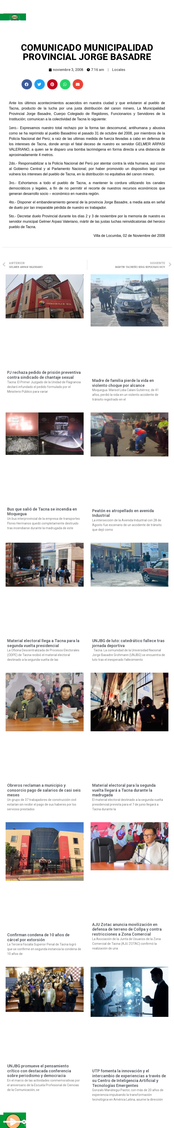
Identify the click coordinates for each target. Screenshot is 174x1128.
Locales (118, 70)
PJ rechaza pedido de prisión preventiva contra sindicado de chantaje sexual (44, 375)
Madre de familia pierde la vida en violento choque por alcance (123, 383)
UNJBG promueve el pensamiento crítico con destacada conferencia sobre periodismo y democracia (39, 1071)
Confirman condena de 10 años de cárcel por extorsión (38, 937)
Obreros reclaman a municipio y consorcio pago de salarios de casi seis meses (44, 790)
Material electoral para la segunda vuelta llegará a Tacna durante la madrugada (124, 790)
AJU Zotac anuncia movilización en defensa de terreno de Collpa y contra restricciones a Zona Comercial (127, 929)
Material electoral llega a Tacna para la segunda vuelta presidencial (43, 643)
